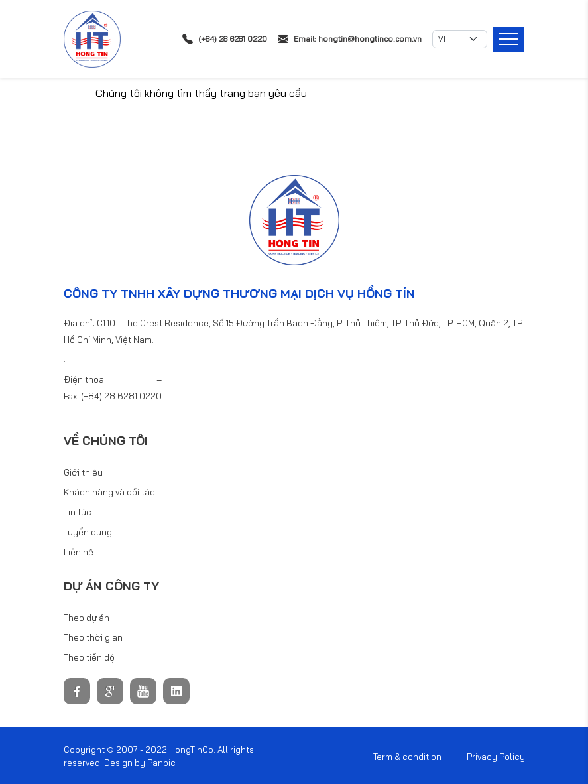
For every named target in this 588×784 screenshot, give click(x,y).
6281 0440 (186, 379)
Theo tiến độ (89, 657)
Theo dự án (86, 617)
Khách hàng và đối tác (109, 492)
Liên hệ (78, 552)
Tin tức (77, 512)
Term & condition (407, 756)
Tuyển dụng (88, 532)
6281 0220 (133, 379)
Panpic (161, 762)
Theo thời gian (93, 637)
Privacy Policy (496, 756)
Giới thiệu (83, 472)
